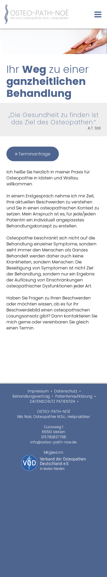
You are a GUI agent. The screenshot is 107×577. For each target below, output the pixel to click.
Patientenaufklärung (73, 396)
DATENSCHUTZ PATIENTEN (52, 401)
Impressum (38, 391)
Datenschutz (65, 391)
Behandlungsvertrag (31, 396)
